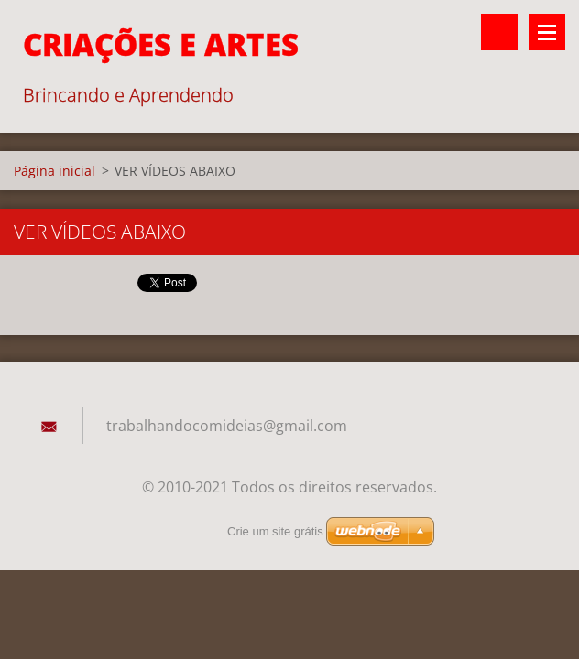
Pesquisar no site (499, 32)
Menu (547, 32)
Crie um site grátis (275, 531)
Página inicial (54, 170)
